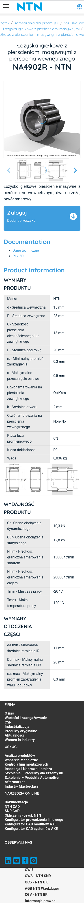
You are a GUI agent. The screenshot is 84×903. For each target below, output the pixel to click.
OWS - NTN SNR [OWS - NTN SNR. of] (38, 876)
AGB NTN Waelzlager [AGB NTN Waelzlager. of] (42, 888)
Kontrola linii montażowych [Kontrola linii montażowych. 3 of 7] (26, 764)
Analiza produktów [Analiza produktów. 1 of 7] (20, 755)
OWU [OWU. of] (29, 870)
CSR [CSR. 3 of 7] (8, 722)
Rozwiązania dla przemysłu (36, 23)
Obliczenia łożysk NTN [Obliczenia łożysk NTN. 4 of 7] (23, 815)
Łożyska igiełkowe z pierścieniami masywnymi (41, 29)
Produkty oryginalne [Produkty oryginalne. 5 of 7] (21, 731)
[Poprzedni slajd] (9, 171)
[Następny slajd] (75, 171)
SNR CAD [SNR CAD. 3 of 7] (12, 811)
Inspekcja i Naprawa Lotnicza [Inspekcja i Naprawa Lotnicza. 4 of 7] (28, 769)
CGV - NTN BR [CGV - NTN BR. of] (36, 894)
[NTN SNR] (29, 6)
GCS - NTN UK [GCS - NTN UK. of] (36, 882)
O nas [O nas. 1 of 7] (9, 713)
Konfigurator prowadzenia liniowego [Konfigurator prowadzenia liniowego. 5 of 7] (34, 820)
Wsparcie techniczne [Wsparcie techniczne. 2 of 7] (21, 760)
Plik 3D (18, 256)
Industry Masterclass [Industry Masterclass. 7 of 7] (22, 786)
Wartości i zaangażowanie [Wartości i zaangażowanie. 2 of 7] (26, 718)
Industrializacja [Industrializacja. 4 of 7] (17, 726)
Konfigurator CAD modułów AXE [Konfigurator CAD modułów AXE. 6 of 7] (30, 824)
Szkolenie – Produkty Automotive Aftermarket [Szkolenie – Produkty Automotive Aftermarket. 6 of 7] (32, 779)
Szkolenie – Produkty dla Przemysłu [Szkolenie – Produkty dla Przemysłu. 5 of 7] (34, 773)
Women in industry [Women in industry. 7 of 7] (20, 740)
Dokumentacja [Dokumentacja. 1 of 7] (16, 802)
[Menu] (6, 7)
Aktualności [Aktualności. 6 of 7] (14, 735)
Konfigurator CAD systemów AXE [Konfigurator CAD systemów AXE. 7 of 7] (31, 829)
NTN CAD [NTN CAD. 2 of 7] (12, 806)
